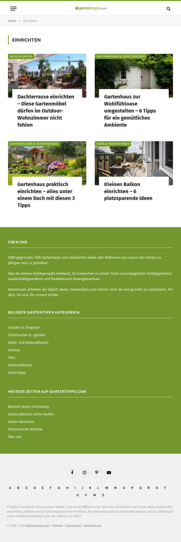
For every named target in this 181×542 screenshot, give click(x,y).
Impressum (73, 525)
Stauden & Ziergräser (24, 328)
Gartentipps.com (37, 525)
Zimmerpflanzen (20, 365)
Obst (11, 358)
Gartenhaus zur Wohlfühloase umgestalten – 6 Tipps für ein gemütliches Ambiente (130, 111)
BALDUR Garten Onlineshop (28, 407)
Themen (57, 525)
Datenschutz (92, 525)
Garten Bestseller (21, 422)
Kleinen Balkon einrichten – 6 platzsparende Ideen (128, 191)
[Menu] (13, 8)
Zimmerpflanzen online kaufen (31, 414)
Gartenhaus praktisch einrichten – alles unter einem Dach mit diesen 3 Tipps (46, 195)
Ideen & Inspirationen (113, 143)
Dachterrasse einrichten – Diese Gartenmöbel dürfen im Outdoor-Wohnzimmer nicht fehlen (45, 111)
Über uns (14, 437)
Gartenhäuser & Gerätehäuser (121, 56)
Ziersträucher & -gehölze (26, 335)
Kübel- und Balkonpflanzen (28, 343)
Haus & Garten (21, 56)
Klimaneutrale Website (25, 429)
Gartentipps (17, 373)
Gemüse (14, 350)
